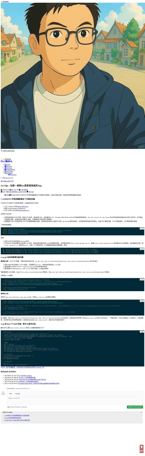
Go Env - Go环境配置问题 (27, 388)
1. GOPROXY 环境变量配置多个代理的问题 (16, 426)
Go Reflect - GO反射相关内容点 (28, 392)
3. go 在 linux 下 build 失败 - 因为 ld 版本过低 (17, 431)
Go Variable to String (25, 386)
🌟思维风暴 (5, 1)
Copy (142, 228)
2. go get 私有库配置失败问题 (12, 428)
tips (33, 192)
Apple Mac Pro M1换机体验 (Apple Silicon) (32, 390)
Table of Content (7, 423)
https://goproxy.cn (22, 206)
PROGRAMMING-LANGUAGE (16, 192)
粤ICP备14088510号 (7, 181)
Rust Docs (12, 175)
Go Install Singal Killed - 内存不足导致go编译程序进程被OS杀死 (38, 394)
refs (30, 192)
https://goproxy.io (24, 210)
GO (4, 192)
